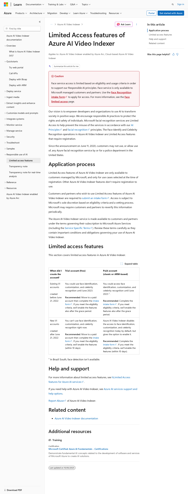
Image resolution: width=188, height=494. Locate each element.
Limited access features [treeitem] (21, 160)
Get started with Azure (171, 13)
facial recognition (77, 129)
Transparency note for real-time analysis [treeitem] (24, 174)
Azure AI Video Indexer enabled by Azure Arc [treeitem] (22, 196)
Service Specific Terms (77, 228)
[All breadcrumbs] (51, 24)
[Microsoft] (6, 4)
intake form (108, 304)
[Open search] (172, 4)
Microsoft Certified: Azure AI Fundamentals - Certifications (78, 448)
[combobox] (22, 28)
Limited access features (160, 34)
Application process (159, 30)
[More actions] (136, 24)
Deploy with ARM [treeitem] (17, 85)
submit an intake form (94, 198)
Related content (157, 43)
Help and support (157, 38)
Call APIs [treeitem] (13, 73)
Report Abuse (56, 400)
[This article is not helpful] (177, 54)
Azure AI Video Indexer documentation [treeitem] (17, 37)
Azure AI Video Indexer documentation (76, 418)
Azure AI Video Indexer (68, 24)
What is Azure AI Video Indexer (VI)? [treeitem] (24, 53)
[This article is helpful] (173, 54)
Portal (152, 13)
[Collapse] (39, 22)
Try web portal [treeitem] (16, 67)
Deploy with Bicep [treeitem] (18, 79)
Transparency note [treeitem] (18, 166)
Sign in (180, 4)
